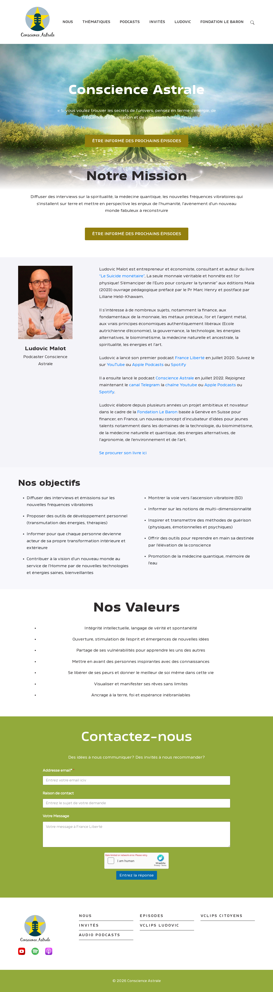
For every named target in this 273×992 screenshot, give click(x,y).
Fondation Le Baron (222, 22)
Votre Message (56, 816)
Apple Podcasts (148, 365)
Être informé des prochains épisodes (136, 141)
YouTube (116, 365)
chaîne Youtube (181, 385)
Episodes (152, 916)
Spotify (178, 365)
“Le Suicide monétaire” (122, 276)
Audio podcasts (99, 935)
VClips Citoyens (221, 916)
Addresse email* (58, 770)
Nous (67, 22)
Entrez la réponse (136, 875)
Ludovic (182, 22)
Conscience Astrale (175, 378)
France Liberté (190, 358)
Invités (157, 22)
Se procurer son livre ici (123, 453)
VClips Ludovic (159, 925)
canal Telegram (144, 385)
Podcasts (130, 22)
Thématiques (96, 22)
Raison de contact (58, 793)
